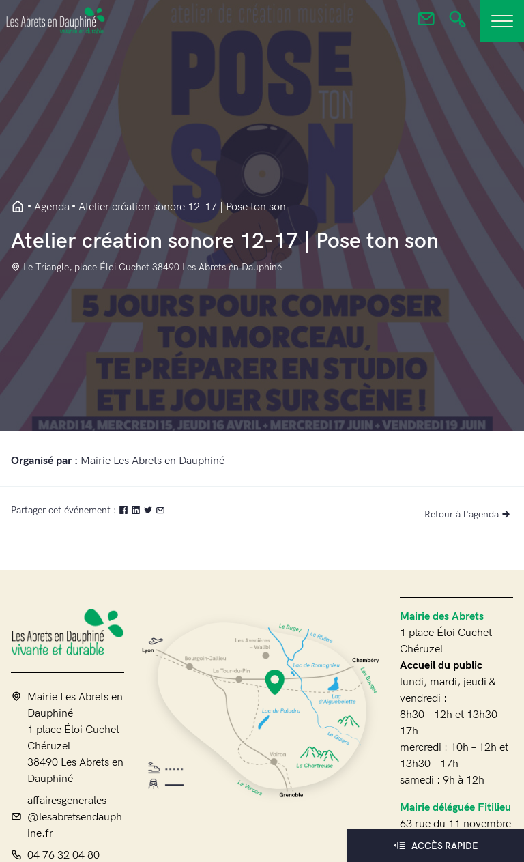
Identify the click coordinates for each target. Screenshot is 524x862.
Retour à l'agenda (468, 514)
